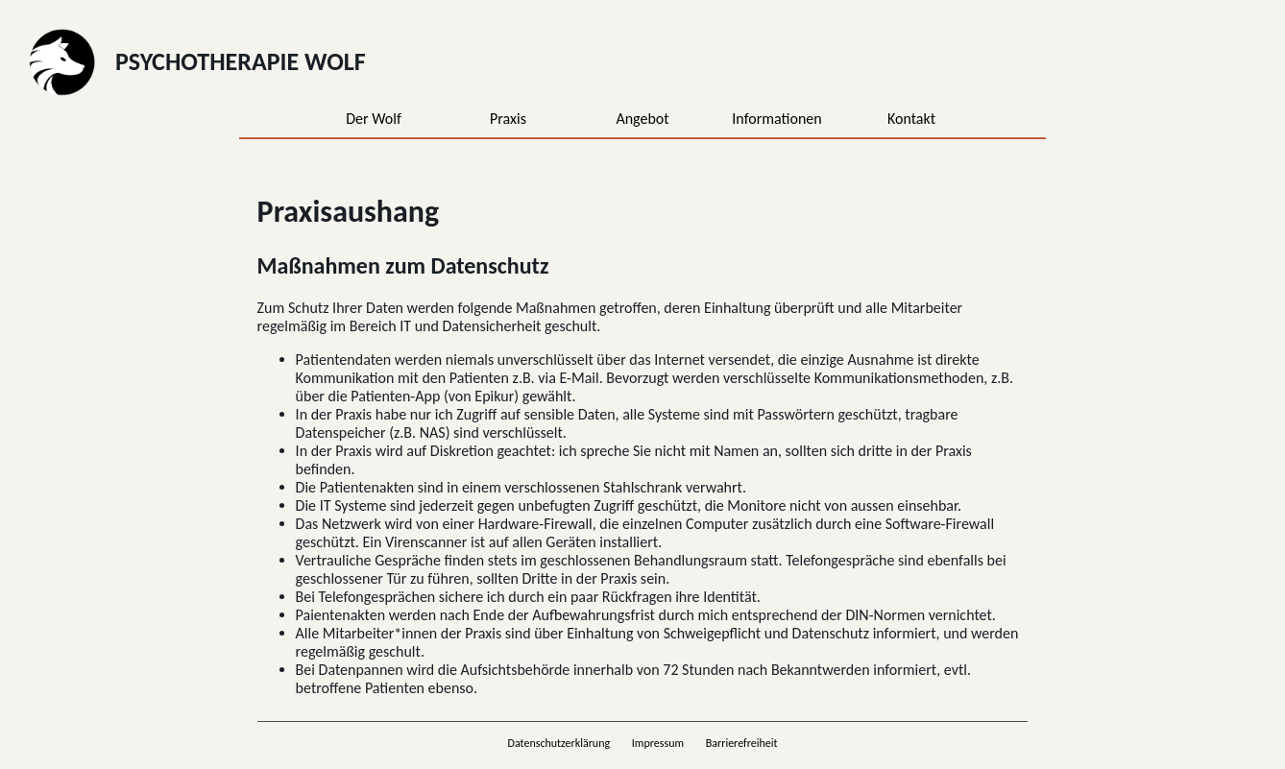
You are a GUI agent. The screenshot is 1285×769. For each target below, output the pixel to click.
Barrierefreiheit (742, 743)
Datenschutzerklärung (559, 743)
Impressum (658, 743)
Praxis (508, 118)
